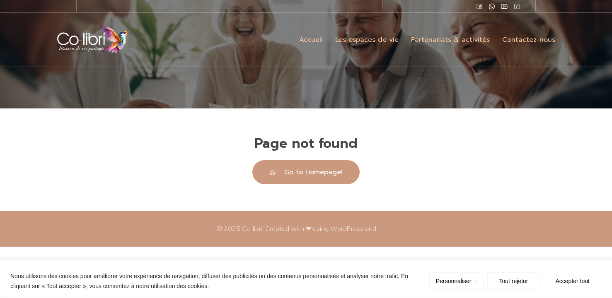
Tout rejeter (513, 281)
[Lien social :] (479, 6)
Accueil (311, 40)
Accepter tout (573, 281)
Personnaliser (454, 281)
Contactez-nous (528, 40)
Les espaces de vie (367, 40)
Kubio (387, 228)
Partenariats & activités (450, 40)
